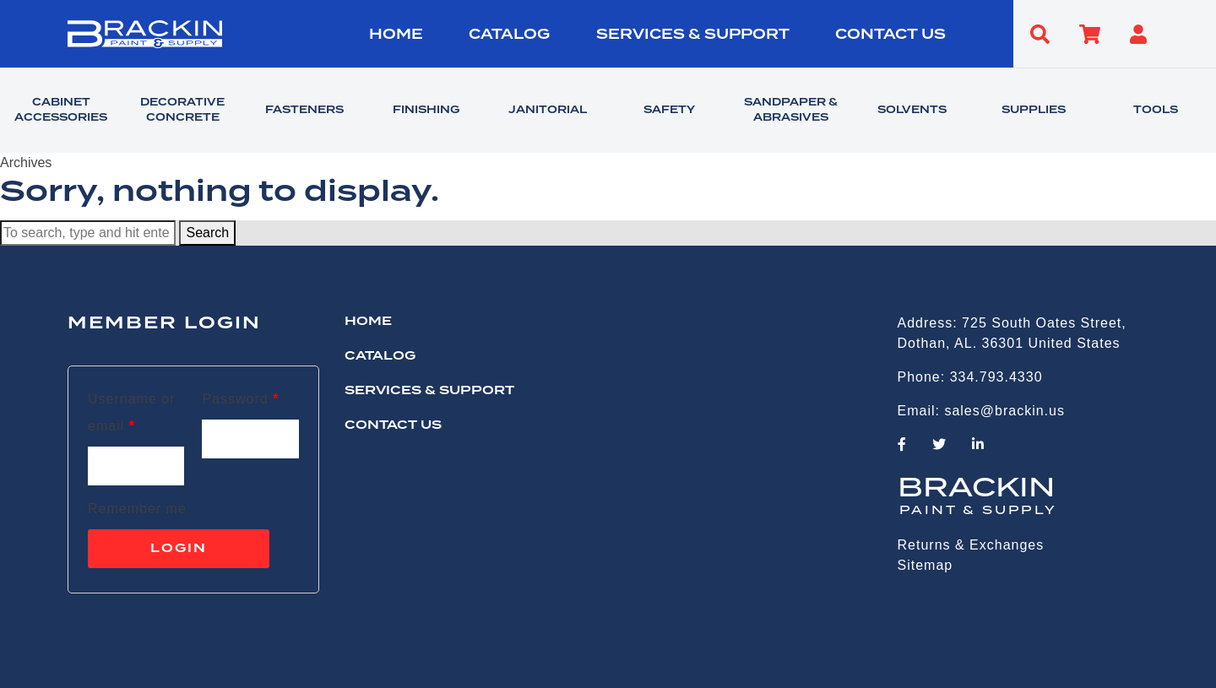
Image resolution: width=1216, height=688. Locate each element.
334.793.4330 (996, 377)
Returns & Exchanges (971, 545)
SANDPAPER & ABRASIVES (791, 110)
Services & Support (693, 35)
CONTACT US (890, 35)
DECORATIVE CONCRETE (182, 110)
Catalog (509, 35)
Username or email (131, 412)
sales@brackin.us (1004, 411)
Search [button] (207, 232)
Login (178, 548)
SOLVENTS (912, 110)
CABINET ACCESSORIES (60, 110)
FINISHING (426, 110)
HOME (396, 35)
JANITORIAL (547, 110)
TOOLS (1155, 110)
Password (240, 399)
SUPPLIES (1034, 110)
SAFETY (669, 110)
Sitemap (925, 565)
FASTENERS (304, 110)
